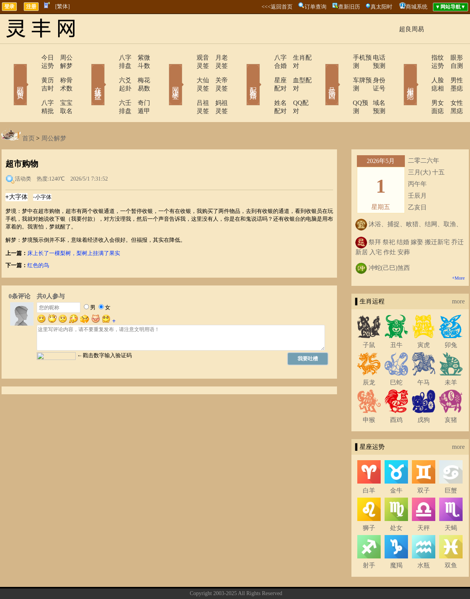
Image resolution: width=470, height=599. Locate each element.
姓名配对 (265, 86)
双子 (423, 466)
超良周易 (411, 29)
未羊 (451, 357)
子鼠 (369, 320)
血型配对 (295, 72)
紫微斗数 (139, 57)
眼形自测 (451, 57)
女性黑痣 (451, 86)
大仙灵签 (187, 72)
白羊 (369, 466)
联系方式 (222, 581)
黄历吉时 (31, 72)
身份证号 (373, 72)
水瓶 (423, 540)
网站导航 (277, 581)
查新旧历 (349, 7)
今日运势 (31, 57)
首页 (28, 113)
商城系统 (416, 7)
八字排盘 (109, 57)
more (458, 276)
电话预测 (373, 57)
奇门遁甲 (139, 86)
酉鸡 (396, 395)
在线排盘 (87, 73)
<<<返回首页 (277, 7)
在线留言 (250, 581)
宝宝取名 (61, 86)
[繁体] (62, 6)
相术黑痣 (399, 73)
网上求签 (165, 73)
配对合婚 (243, 73)
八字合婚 (265, 57)
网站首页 (9, 73)
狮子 (369, 503)
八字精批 (31, 86)
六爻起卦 (109, 72)
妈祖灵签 (217, 86)
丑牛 (396, 320)
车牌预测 (343, 72)
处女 (396, 503)
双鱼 (451, 540)
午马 (423, 357)
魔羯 (396, 540)
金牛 (396, 466)
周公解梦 (61, 57)
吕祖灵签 (187, 86)
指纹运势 (421, 57)
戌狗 (423, 395)
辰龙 (369, 357)
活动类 (23, 154)
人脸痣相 (421, 72)
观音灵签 (187, 57)
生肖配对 (295, 57)
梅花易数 (139, 72)
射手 (369, 540)
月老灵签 (217, 57)
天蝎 (451, 503)
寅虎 (423, 320)
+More (458, 253)
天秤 (423, 503)
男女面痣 (421, 86)
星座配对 (265, 72)
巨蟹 (451, 466)
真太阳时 (381, 7)
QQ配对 (294, 86)
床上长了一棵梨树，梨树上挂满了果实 (73, 229)
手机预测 (343, 57)
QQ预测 (341, 86)
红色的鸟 (38, 241)
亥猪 (451, 395)
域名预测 (373, 86)
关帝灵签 (217, 72)
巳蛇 (396, 357)
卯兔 (451, 320)
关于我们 (195, 581)
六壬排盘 (109, 86)
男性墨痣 (451, 72)
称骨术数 (61, 72)
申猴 (369, 395)
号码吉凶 (321, 73)
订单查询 (315, 7)
